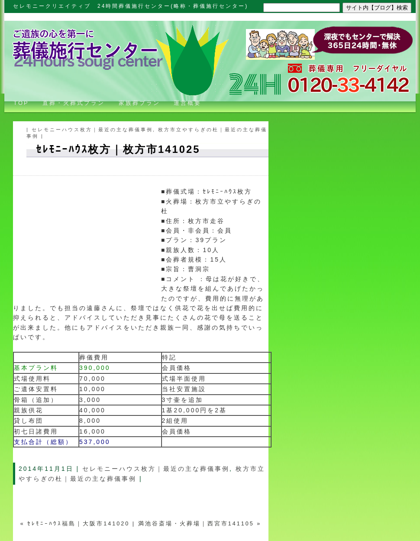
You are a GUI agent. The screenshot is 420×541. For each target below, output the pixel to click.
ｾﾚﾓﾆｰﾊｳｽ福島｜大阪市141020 (78, 524)
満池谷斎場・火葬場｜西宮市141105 (196, 524)
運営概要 (187, 103)
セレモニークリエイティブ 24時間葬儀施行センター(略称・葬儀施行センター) (130, 6)
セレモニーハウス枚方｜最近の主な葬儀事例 (92, 129)
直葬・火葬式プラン (73, 103)
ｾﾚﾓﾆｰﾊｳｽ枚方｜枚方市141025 (118, 149)
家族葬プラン (139, 103)
